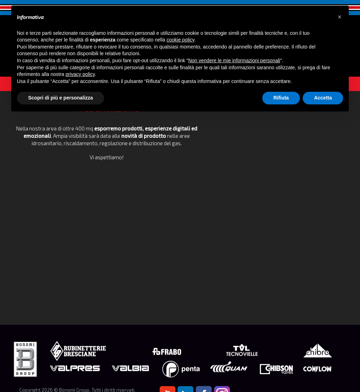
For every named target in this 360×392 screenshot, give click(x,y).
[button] (339, 17)
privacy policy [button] (80, 74)
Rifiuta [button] (281, 98)
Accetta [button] (323, 98)
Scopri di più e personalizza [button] (60, 98)
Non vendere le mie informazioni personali (234, 60)
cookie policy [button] (180, 40)
